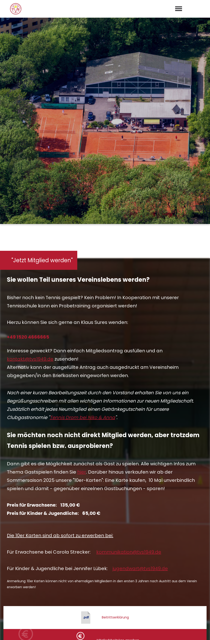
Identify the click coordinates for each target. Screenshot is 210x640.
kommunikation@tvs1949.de (128, 386)
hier (81, 306)
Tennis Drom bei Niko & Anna (82, 251)
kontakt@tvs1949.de (30, 193)
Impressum (170, 631)
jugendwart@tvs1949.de (140, 402)
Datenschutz (196, 631)
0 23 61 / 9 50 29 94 (107, 576)
